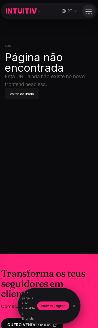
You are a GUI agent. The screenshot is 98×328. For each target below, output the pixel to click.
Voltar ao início (22, 94)
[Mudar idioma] (69, 11)
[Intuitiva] (22, 11)
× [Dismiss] (74, 305)
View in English (53, 306)
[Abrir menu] (88, 11)
